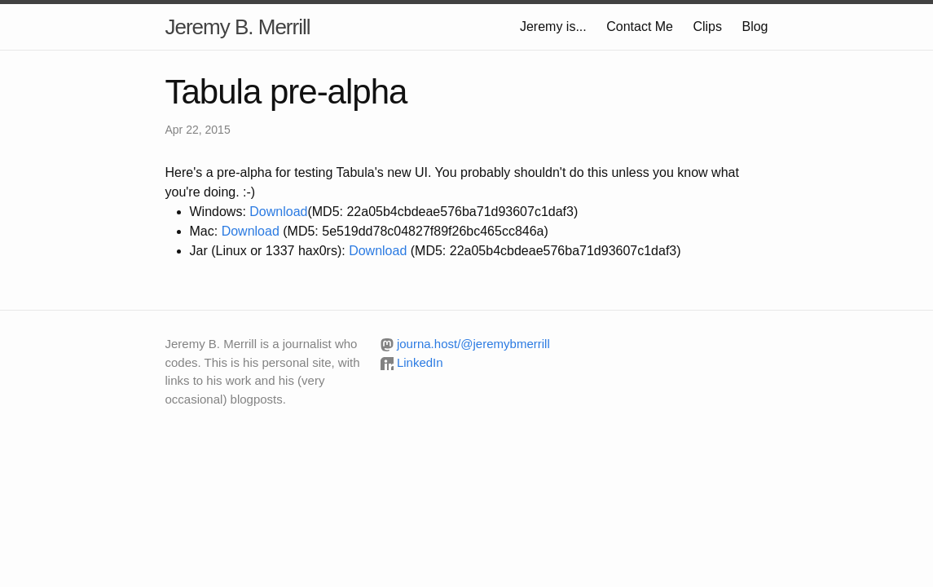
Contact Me (639, 26)
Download (278, 211)
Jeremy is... (553, 26)
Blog (755, 26)
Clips (707, 26)
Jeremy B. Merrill (237, 27)
